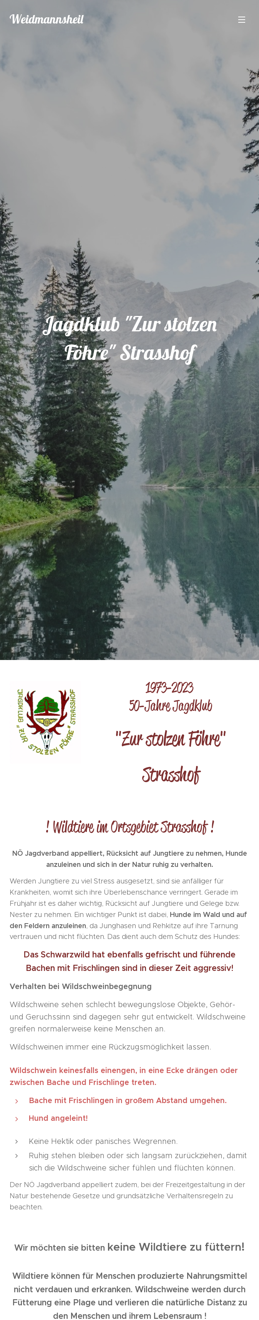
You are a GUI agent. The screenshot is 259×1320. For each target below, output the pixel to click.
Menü (241, 19)
